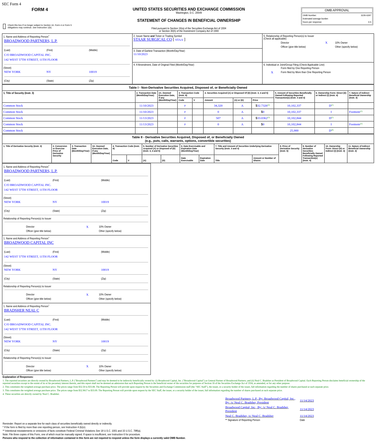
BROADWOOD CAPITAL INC (29, 243)
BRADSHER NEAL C (21, 310)
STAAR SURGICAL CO (153, 39)
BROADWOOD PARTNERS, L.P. (30, 41)
